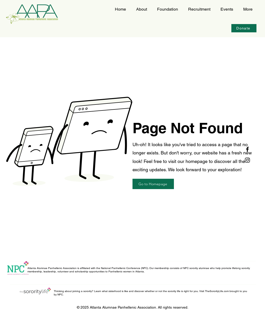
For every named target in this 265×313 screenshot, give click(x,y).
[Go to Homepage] (153, 184)
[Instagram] (247, 160)
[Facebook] (247, 149)
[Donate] (243, 28)
